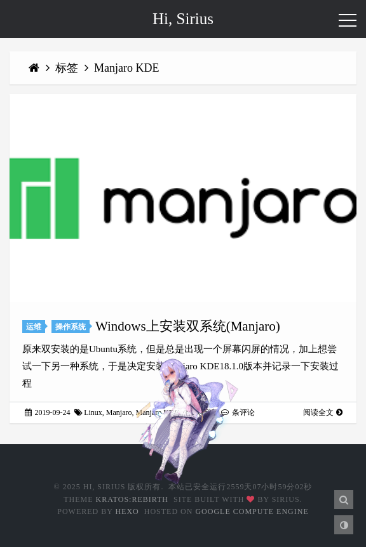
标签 (68, 68)
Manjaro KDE (126, 68)
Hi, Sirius (183, 18)
